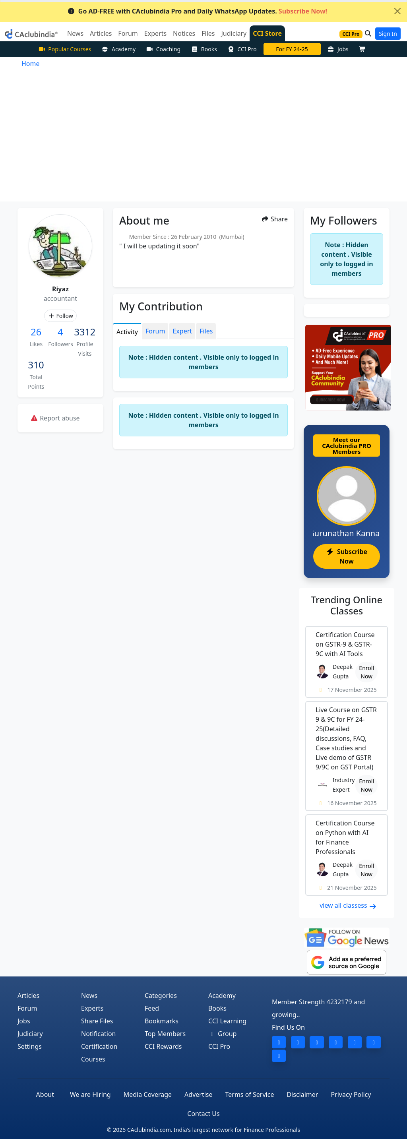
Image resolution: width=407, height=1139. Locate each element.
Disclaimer (302, 1094)
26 (36, 331)
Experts (92, 1008)
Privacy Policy (351, 1094)
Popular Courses (64, 49)
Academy (118, 49)
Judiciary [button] (233, 33)
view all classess (348, 905)
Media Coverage (148, 1094)
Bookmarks (161, 1021)
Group (222, 1033)
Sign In (388, 33)
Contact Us (203, 1113)
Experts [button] (155, 33)
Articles (28, 995)
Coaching (163, 49)
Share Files (97, 1021)
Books (204, 49)
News (89, 995)
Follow (60, 316)
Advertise (198, 1094)
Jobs (338, 49)
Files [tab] (206, 331)
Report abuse (55, 418)
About (45, 1094)
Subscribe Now (346, 556)
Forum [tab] (155, 331)
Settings (29, 1046)
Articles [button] (101, 33)
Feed (152, 1008)
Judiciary (30, 1033)
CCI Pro (242, 49)
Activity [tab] (127, 331)
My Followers (343, 220)
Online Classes (346, 605)
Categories (161, 995)
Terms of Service (249, 1094)
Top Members (165, 1033)
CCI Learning (227, 1021)
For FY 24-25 (292, 49)
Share (274, 219)
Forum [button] (128, 33)
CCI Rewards (163, 1046)
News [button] (75, 33)
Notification (98, 1033)
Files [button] (208, 33)
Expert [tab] (182, 331)
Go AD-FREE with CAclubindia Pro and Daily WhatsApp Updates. (197, 11)
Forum (27, 1008)
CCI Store (267, 33)
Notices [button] (184, 33)
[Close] (397, 11)
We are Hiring (90, 1094)
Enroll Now (366, 672)
